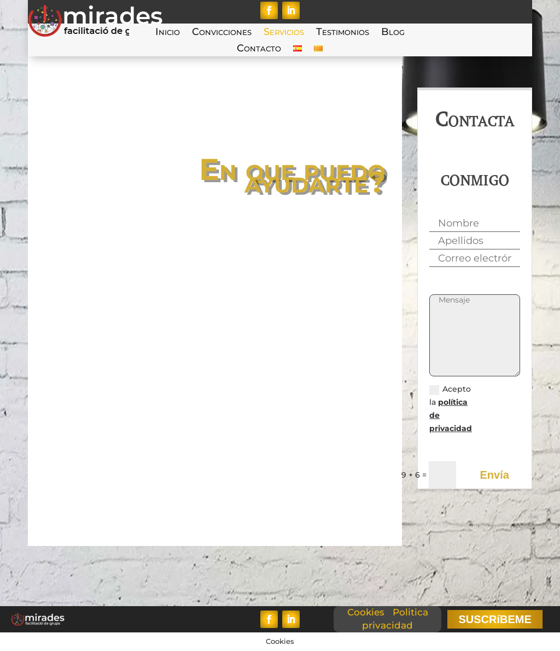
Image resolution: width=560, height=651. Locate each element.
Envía (494, 475)
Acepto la (450, 408)
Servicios (284, 33)
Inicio (167, 33)
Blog (393, 33)
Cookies (365, 612)
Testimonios (342, 33)
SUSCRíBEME (494, 619)
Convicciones (222, 33)
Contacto (259, 49)
